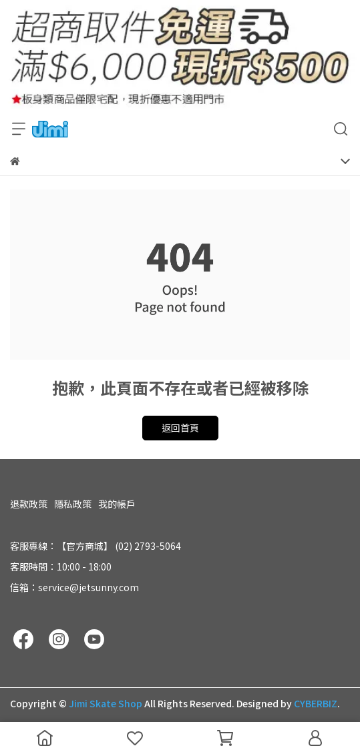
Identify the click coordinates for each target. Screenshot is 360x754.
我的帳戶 (117, 503)
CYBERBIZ (315, 703)
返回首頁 (180, 427)
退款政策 (28, 503)
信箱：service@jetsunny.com (74, 587)
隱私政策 (73, 503)
